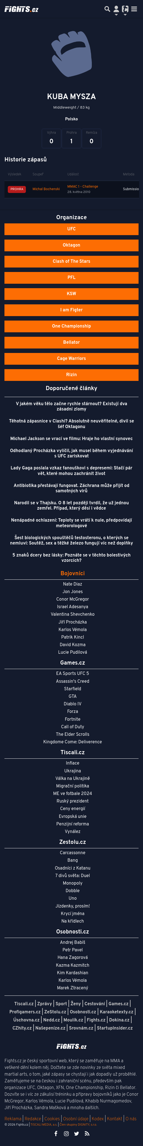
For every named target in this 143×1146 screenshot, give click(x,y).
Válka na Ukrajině (72, 779)
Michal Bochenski (46, 189)
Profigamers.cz (25, 1012)
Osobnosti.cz (83, 1012)
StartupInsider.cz (115, 1028)
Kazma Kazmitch (72, 965)
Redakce (32, 1119)
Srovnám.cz (81, 1028)
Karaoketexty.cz (117, 1012)
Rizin (71, 375)
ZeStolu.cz (55, 1012)
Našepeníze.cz (50, 1028)
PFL (72, 278)
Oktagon (71, 245)
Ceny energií (72, 809)
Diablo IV (73, 704)
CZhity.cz (22, 1028)
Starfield (72, 689)
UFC (71, 229)
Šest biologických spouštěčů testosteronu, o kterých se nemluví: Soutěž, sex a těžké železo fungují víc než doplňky (71, 540)
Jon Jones (72, 592)
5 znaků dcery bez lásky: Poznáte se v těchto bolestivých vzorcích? (72, 558)
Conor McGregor (72, 599)
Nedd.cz (51, 1020)
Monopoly (73, 883)
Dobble (73, 891)
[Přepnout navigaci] (116, 9)
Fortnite (72, 719)
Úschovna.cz (26, 1020)
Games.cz (119, 1004)
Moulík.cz (73, 1020)
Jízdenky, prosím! (72, 906)
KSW (71, 294)
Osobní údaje (75, 1119)
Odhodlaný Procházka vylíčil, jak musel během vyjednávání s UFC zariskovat (71, 453)
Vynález (73, 832)
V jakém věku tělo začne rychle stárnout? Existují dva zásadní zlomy (71, 406)
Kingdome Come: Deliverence (72, 742)
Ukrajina (72, 771)
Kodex (98, 1119)
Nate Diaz (72, 584)
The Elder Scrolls (72, 734)
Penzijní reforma (72, 824)
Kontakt (115, 1119)
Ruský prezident (72, 801)
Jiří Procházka (72, 622)
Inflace (72, 763)
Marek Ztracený (72, 988)
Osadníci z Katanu (72, 868)
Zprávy (44, 1004)
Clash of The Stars (71, 261)
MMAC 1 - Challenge (82, 187)
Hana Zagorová (73, 958)
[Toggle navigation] (134, 9)
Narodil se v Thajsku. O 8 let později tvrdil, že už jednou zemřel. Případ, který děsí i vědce (71, 505)
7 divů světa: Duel (72, 876)
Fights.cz (96, 1020)
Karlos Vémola (72, 630)
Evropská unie (73, 817)
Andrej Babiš (72, 943)
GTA (72, 696)
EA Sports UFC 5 (72, 674)
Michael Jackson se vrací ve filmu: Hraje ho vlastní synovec (71, 439)
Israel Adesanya (72, 607)
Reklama (12, 1119)
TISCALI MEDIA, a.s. (43, 1125)
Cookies (52, 1119)
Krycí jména (72, 914)
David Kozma (72, 645)
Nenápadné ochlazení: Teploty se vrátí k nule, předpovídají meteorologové (71, 523)
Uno (72, 898)
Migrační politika (72, 786)
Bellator (71, 342)
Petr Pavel (72, 950)
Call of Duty (72, 727)
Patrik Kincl (72, 637)
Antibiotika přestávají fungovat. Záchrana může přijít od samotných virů (71, 488)
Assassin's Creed (72, 681)
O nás (131, 1119)
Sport (61, 1004)
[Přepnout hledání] (107, 9)
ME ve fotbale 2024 (72, 794)
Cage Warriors (71, 359)
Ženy (76, 1004)
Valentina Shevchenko (73, 614)
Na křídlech (72, 921)
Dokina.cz (119, 1020)
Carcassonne (72, 853)
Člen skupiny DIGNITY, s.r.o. (78, 1125)
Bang (72, 860)
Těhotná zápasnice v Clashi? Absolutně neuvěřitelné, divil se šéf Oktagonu (71, 424)
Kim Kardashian (72, 973)
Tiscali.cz (24, 1004)
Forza (72, 712)
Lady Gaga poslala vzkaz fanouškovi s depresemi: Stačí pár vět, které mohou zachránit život (71, 470)
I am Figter (71, 310)
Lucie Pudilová (72, 652)
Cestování (95, 1004)
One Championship (71, 326)
